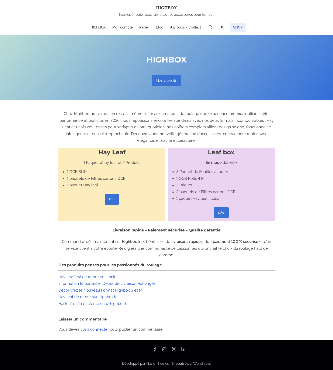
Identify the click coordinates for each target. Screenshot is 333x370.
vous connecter (94, 329)
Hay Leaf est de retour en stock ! (87, 277)
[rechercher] (210, 28)
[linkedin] (183, 351)
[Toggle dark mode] (221, 28)
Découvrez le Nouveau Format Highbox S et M (100, 290)
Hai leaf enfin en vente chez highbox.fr (93, 303)
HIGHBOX (166, 8)
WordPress (202, 363)
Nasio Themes (158, 363)
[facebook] (155, 351)
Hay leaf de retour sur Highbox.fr (87, 297)
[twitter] (173, 351)
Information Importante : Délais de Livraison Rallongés (107, 283)
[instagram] (164, 351)
